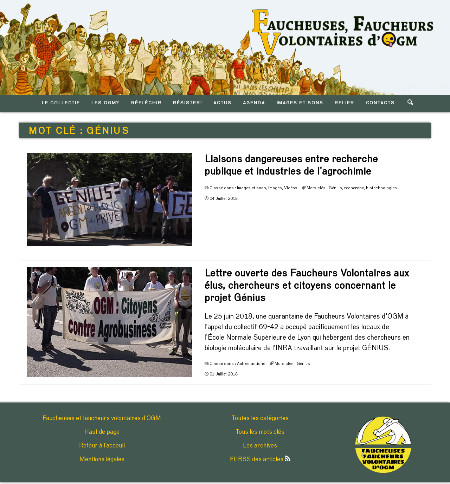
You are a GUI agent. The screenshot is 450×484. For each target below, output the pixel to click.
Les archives (260, 446)
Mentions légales (101, 459)
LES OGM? (105, 103)
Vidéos (290, 188)
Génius (335, 188)
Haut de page (102, 432)
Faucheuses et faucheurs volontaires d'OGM (102, 418)
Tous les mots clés (260, 432)
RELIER (344, 103)
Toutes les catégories (260, 418)
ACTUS (222, 103)
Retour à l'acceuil (102, 446)
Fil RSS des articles (260, 459)
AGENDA (254, 103)
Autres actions (251, 363)
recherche (354, 188)
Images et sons (251, 188)
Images (275, 188)
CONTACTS (380, 103)
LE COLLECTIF (61, 103)
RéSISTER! (187, 103)
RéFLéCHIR (146, 103)
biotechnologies (381, 188)
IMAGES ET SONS (300, 103)
